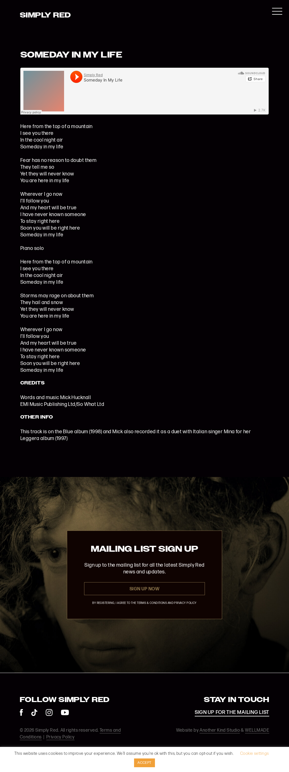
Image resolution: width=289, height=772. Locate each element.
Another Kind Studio (220, 730)
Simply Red (45, 15)
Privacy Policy (60, 737)
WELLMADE (257, 730)
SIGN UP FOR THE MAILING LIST (232, 712)
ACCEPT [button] (144, 762)
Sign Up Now (144, 589)
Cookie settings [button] (254, 753)
